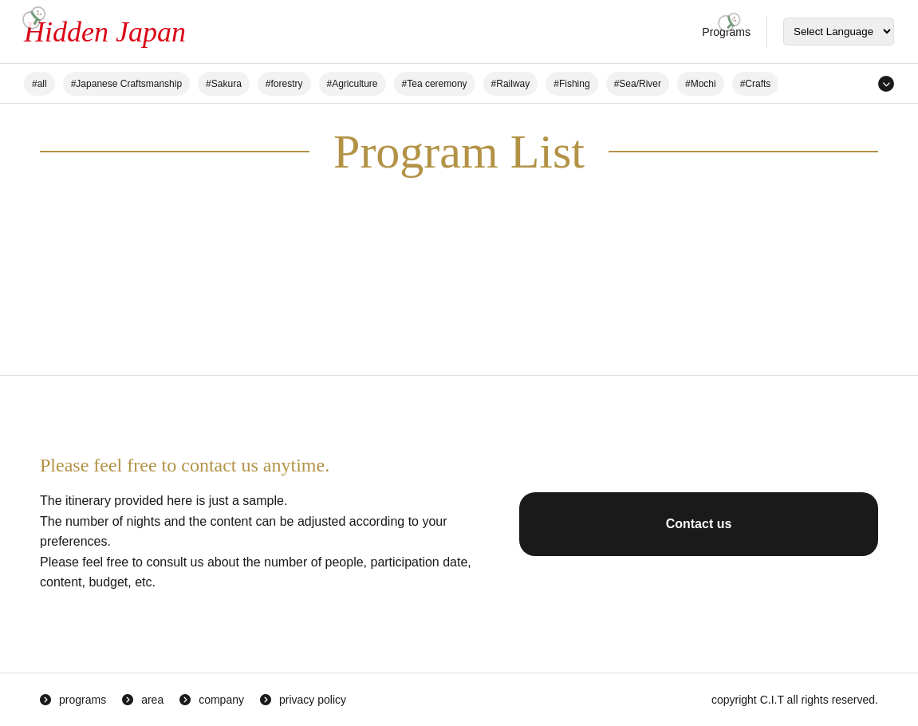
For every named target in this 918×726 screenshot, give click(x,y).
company (221, 699)
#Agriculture (352, 83)
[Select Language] (838, 31)
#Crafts (755, 83)
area (152, 699)
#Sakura (224, 83)
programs (82, 699)
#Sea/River (637, 83)
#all (39, 83)
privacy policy (312, 699)
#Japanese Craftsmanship (126, 83)
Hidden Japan (105, 32)
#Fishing (571, 83)
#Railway (510, 83)
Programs (726, 32)
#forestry (284, 83)
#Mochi (700, 83)
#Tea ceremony (434, 83)
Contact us (699, 524)
